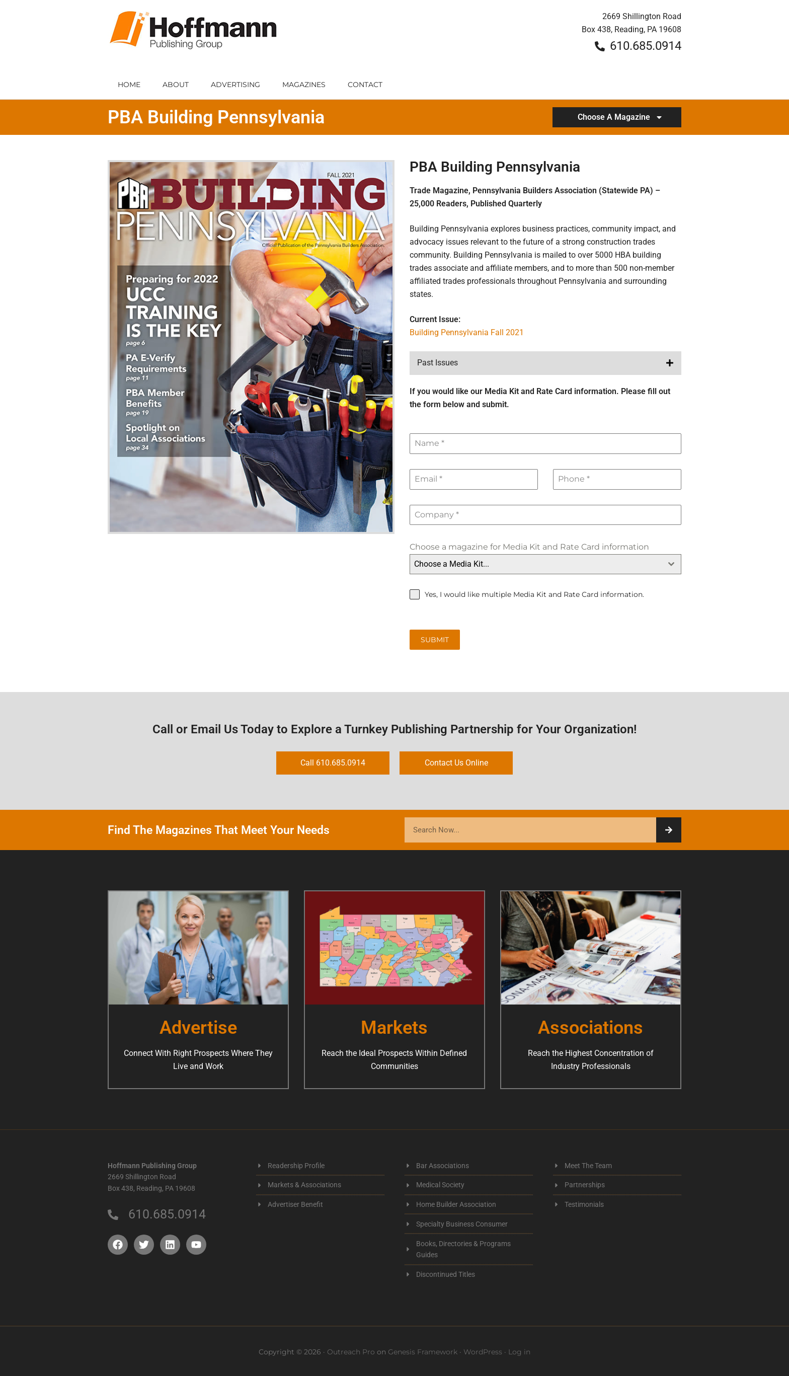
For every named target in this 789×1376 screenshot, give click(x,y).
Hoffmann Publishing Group (193, 35)
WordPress (482, 1349)
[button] (545, 363)
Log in (519, 1349)
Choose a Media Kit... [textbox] (451, 564)
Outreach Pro (351, 1349)
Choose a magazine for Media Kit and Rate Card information (529, 547)
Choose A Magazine (620, 117)
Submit (435, 639)
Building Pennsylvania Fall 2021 (467, 332)
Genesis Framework (422, 1349)
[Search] (668, 828)
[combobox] (545, 564)
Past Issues (437, 362)
